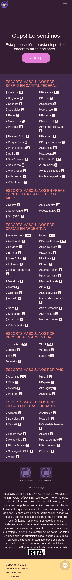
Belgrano (14, 98)
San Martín (15, 313)
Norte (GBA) (17, 210)
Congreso (48, 109)
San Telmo (15, 165)
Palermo (14, 126)
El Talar (13, 252)
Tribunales (48, 165)
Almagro (14, 92)
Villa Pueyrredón (52, 176)
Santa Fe (14, 319)
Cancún (46, 418)
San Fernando (50, 308)
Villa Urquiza (16, 182)
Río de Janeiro (17, 445)
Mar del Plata (50, 275)
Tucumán (13, 361)
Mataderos (15, 121)
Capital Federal (52, 241)
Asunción (47, 412)
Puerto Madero (18, 147)
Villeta (12, 456)
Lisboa (46, 433)
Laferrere (14, 264)
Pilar (44, 287)
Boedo (46, 98)
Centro (13, 204)
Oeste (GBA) (49, 210)
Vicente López (50, 319)
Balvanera (49, 92)
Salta (12, 308)
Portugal (14, 393)
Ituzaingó (47, 252)
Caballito (14, 103)
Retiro (12, 153)
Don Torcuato (50, 246)
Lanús (45, 264)
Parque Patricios (52, 142)
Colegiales (15, 109)
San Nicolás (50, 159)
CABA (47, 235)
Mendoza (14, 281)
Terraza (46, 451)
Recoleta (48, 147)
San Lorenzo (49, 445)
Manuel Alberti (50, 269)
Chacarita (48, 103)
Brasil (45, 376)
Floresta (47, 115)
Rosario (13, 298)
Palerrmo (47, 136)
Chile (12, 382)
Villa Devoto (16, 176)
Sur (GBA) (15, 216)
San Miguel (49, 313)
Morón (12, 287)
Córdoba (14, 246)
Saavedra (48, 153)
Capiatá (13, 424)
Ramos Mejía (50, 292)
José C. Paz (16, 258)
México (13, 388)
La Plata (47, 258)
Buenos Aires (18, 235)
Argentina (16, 376)
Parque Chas (16, 142)
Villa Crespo (16, 170)
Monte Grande (50, 281)
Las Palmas (16, 433)
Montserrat (48, 121)
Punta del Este (51, 439)
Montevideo (16, 439)
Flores (12, 115)
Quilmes (14, 292)
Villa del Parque (51, 170)
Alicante (13, 412)
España (46, 382)
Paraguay (48, 388)
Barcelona (15, 418)
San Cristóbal (17, 159)
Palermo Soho (17, 136)
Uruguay (47, 393)
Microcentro (50, 204)
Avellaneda (15, 241)
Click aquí (36, 58)
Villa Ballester (17, 325)
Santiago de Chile (19, 451)
